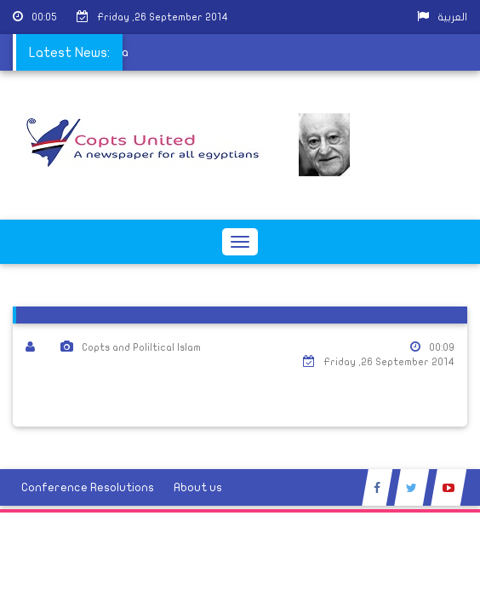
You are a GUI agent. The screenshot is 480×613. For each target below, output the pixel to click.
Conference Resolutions (87, 487)
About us (198, 487)
